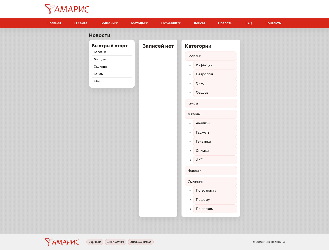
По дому (203, 199)
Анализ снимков (140, 242)
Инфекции (204, 65)
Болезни (108, 23)
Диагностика (115, 242)
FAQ (249, 23)
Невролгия (205, 74)
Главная (54, 23)
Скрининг (169, 23)
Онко (200, 83)
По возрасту (206, 190)
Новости (225, 23)
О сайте (80, 23)
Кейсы (199, 23)
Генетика (203, 141)
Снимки (202, 150)
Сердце (202, 92)
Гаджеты (203, 132)
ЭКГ (199, 160)
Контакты (273, 23)
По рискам (205, 209)
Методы (138, 23)
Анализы (203, 123)
